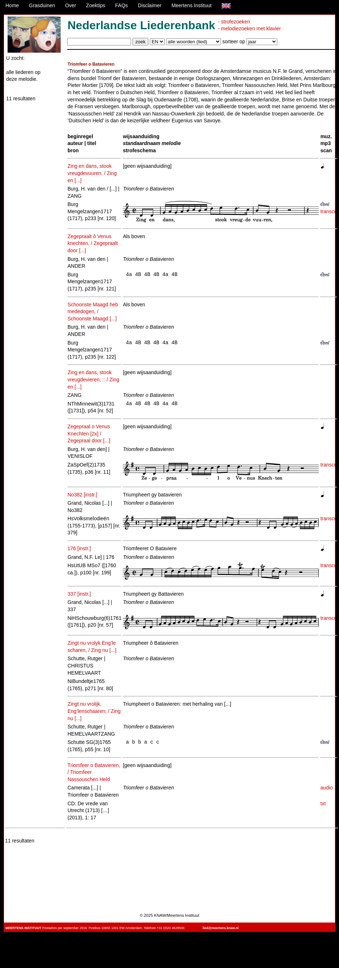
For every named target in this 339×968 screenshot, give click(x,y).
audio (326, 787)
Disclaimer (149, 5)
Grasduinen (42, 5)
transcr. (328, 211)
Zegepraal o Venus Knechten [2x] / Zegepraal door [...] (89, 433)
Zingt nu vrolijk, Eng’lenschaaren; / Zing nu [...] (94, 711)
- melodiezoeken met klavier (249, 28)
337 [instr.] (79, 594)
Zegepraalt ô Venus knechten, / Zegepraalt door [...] (93, 243)
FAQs (121, 5)
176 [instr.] (79, 548)
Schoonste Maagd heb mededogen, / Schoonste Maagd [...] (93, 311)
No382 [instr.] (82, 495)
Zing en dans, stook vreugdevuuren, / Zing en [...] (92, 173)
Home (12, 5)
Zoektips (95, 5)
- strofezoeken (234, 22)
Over (70, 5)
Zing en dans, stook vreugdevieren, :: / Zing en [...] (93, 379)
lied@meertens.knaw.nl (220, 928)
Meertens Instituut (191, 5)
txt (323, 803)
